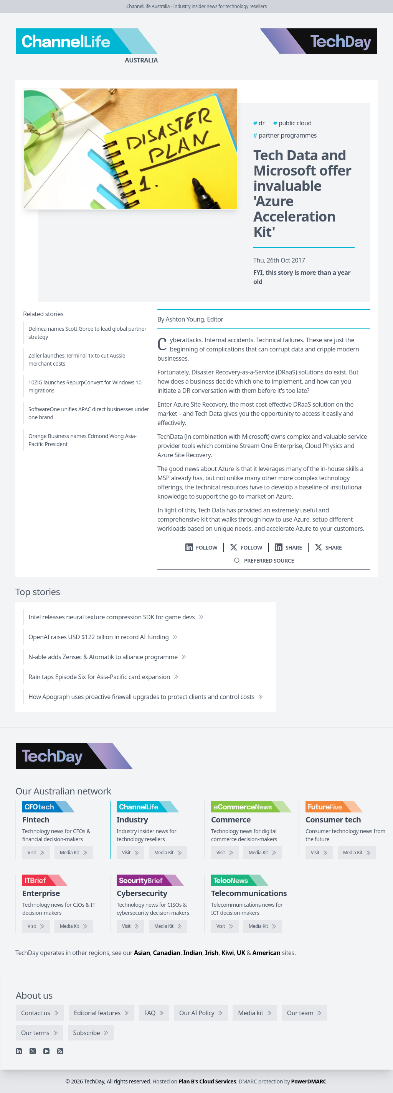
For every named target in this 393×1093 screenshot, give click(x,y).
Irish (212, 953)
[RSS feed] (60, 1051)
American (267, 953)
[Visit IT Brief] (36, 926)
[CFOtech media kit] (73, 852)
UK (241, 953)
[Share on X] (328, 547)
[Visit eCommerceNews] (225, 852)
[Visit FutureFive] (319, 852)
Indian (192, 953)
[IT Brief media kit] (73, 926)
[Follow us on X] (246, 547)
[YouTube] (46, 1051)
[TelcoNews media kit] (262, 926)
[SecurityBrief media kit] (168, 926)
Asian (142, 953)
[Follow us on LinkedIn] (201, 547)
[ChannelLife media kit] (168, 852)
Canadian (167, 953)
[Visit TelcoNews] (225, 926)
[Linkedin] (19, 1051)
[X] (33, 1051)
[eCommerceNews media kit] (262, 852)
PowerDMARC (309, 1081)
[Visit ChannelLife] (130, 852)
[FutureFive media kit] (357, 852)
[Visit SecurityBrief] (130, 926)
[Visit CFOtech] (36, 852)
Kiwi (227, 953)
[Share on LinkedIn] (288, 547)
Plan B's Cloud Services (207, 1081)
